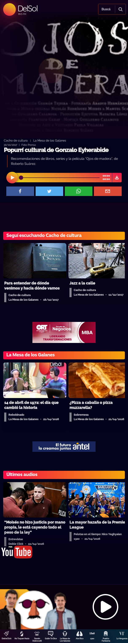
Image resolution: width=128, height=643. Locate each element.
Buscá (105, 9)
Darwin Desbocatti (37, 640)
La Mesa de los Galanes (49, 140)
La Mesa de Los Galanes (65, 640)
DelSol (27, 8)
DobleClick (6, 639)
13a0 (92, 639)
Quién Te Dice (51, 639)
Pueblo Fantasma (106, 640)
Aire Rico (79, 639)
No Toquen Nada (22, 639)
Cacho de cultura (16, 140)
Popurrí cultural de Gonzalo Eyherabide (56, 150)
